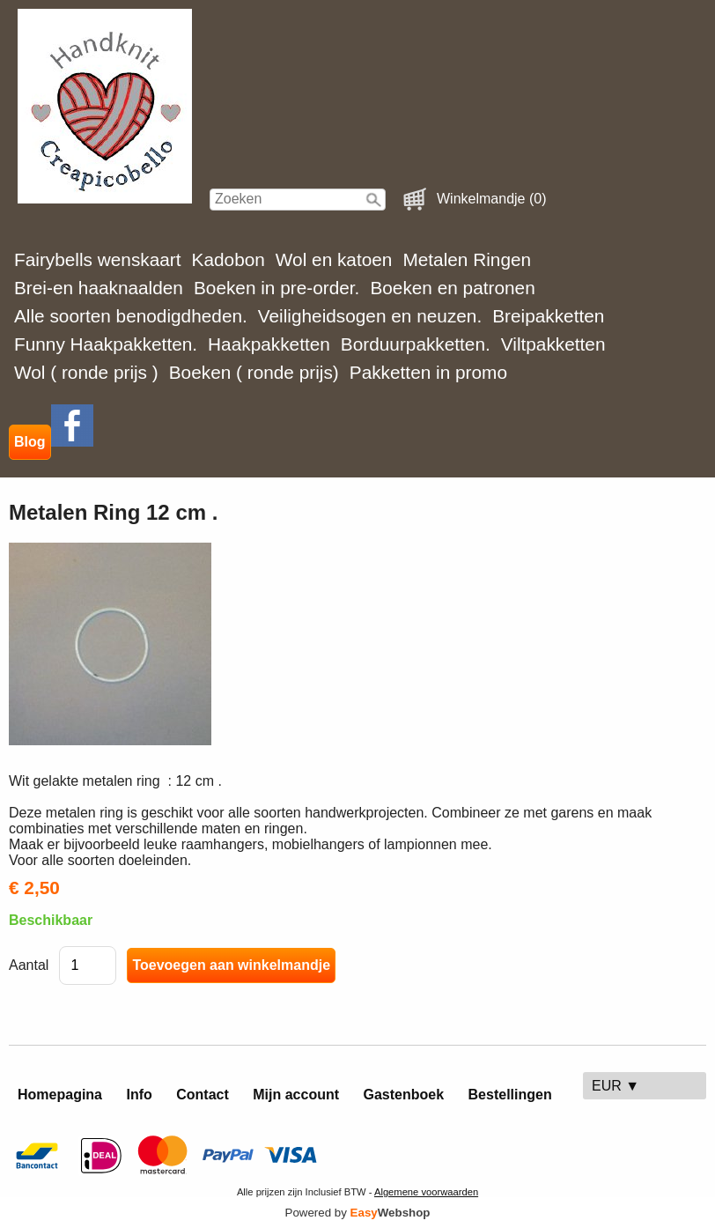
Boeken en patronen (452, 287)
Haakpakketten (269, 344)
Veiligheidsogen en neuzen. (370, 316)
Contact (202, 1094)
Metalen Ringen (466, 259)
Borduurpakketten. (415, 344)
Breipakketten (548, 316)
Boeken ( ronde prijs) (254, 372)
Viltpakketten (553, 344)
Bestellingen (510, 1094)
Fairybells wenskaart (97, 259)
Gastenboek (404, 1094)
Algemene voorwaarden (426, 1192)
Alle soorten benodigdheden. (130, 316)
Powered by (358, 1212)
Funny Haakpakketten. (105, 344)
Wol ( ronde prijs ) (86, 372)
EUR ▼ (615, 1085)
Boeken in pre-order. (276, 287)
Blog (30, 441)
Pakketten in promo (428, 372)
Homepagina (60, 1094)
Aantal (28, 965)
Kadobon (228, 259)
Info (138, 1094)
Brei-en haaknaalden (98, 287)
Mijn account (296, 1094)
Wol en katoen (334, 259)
